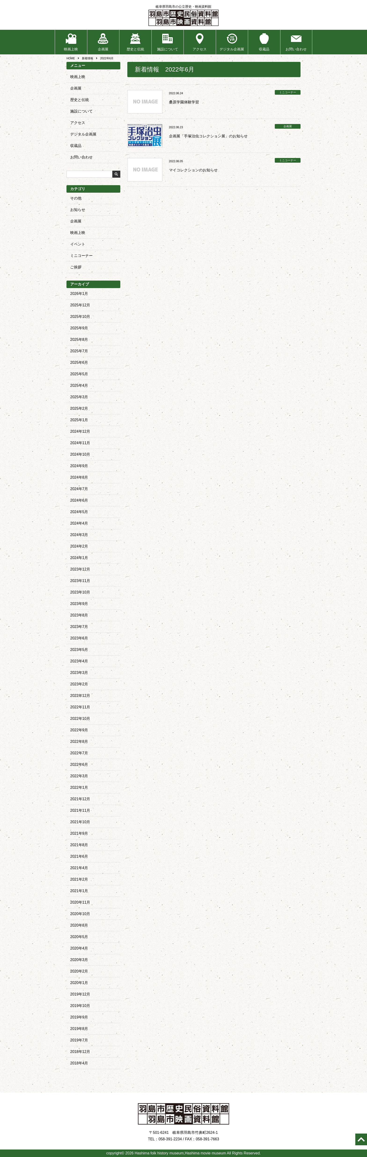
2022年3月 (79, 776)
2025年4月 (79, 385)
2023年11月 (80, 581)
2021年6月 (79, 856)
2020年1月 (79, 983)
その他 (75, 198)
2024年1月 (79, 558)
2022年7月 (79, 753)
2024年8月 (79, 477)
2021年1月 (79, 891)
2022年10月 (80, 719)
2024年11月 (80, 443)
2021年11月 (80, 810)
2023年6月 (79, 638)
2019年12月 (80, 994)
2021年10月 (80, 822)
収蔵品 (264, 49)
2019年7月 (79, 1040)
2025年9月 (79, 328)
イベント (77, 244)
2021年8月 (79, 845)
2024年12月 (80, 431)
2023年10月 (80, 592)
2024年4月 (79, 523)
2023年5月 (79, 650)
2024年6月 (79, 500)
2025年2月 (79, 408)
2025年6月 (79, 362)
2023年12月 (80, 569)
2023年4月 (79, 661)
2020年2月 (79, 971)
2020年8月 (79, 925)
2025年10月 (80, 317)
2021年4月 (79, 868)
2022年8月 (79, 742)
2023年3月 (79, 673)
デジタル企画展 (232, 49)
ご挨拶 (75, 267)
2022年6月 (79, 764)
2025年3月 (79, 397)
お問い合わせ (296, 49)
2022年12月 (80, 696)
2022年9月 (79, 730)
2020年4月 (79, 948)
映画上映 (71, 49)
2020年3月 (79, 960)
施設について (167, 49)
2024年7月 (79, 489)
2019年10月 (80, 1006)
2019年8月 (79, 1029)
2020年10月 (80, 914)
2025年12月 (80, 305)
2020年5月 (79, 937)
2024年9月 (79, 466)
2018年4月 (79, 1063)
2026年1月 (79, 294)
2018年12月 (80, 1052)
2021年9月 (79, 833)
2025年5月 (79, 374)
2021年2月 (79, 879)
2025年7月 (79, 351)
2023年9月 (79, 604)
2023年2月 (79, 684)
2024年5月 (79, 512)
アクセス (200, 49)
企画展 (103, 49)
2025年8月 (79, 340)
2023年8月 (79, 615)
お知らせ (77, 210)
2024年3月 (79, 535)
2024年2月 (79, 546)
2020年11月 (80, 902)
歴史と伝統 (135, 49)
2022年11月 (80, 707)
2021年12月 (80, 799)
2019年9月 (79, 1017)
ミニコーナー (81, 256)
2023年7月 (79, 627)
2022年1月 (79, 787)
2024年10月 (80, 454)
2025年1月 (79, 420)
